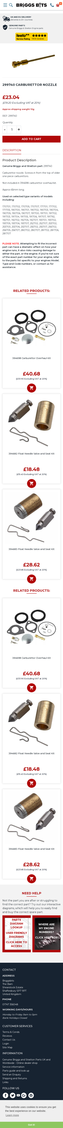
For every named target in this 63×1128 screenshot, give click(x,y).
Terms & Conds (10, 1032)
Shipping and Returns (14, 1078)
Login (5, 1043)
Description (11, 150)
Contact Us (8, 1039)
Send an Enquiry (11, 1074)
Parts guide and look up (15, 1070)
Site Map (7, 1047)
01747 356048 (10, 1004)
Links (5, 1082)
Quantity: (8, 122)
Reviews (7, 1035)
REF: (5, 115)
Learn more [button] (12, 1115)
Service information (13, 1066)
